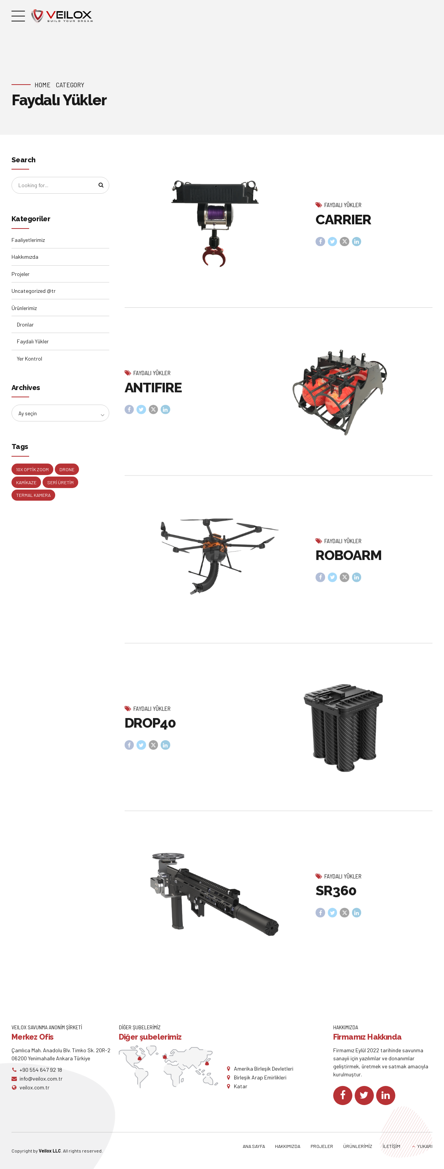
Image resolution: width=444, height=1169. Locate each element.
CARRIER (343, 219)
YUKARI (424, 1146)
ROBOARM (348, 562)
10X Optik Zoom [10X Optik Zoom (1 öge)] (32, 470)
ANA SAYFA (254, 1146)
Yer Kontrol (29, 359)
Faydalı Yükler (343, 205)
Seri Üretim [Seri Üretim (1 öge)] (60, 483)
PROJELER (322, 1146)
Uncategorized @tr (34, 291)
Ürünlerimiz (24, 308)
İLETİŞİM (391, 1146)
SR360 (336, 898)
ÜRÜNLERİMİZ (357, 1146)
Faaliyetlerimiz (28, 240)
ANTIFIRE (153, 395)
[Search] (100, 186)
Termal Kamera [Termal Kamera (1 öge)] (33, 496)
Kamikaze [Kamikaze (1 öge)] (26, 483)
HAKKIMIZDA (287, 1146)
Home (43, 84)
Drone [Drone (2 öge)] (66, 470)
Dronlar (25, 325)
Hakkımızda (25, 257)
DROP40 (150, 730)
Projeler (21, 274)
